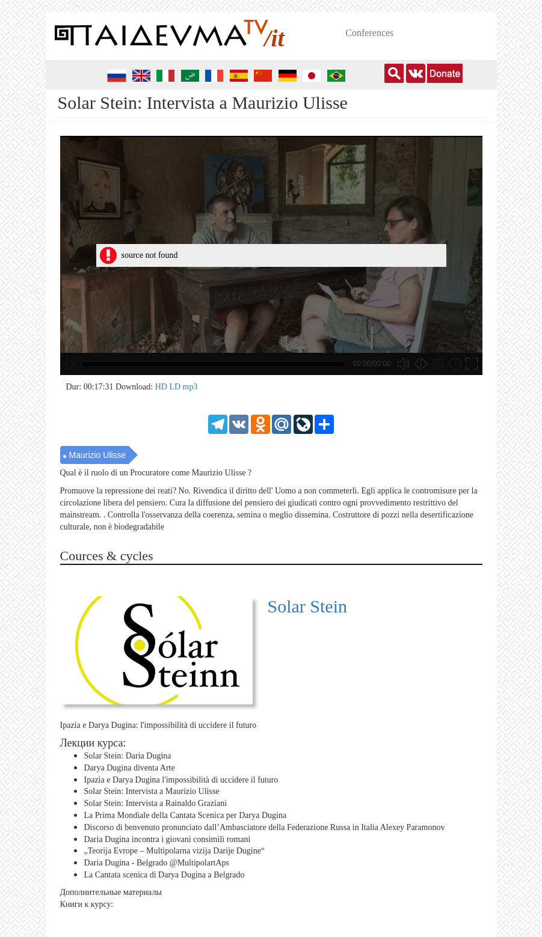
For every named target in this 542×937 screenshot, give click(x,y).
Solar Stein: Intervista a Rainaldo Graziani (155, 803)
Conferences (369, 33)
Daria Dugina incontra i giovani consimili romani (167, 838)
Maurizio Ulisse (97, 455)
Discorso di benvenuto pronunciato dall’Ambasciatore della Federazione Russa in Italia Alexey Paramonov (264, 827)
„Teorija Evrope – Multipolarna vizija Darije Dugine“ (174, 850)
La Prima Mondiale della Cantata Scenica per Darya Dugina (185, 815)
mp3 (190, 386)
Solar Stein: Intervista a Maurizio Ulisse (152, 791)
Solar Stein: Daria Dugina (127, 755)
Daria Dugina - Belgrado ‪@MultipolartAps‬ (157, 862)
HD (162, 386)
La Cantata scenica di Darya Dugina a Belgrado (164, 874)
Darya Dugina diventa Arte (129, 767)
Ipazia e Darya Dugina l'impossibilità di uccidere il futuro (181, 779)
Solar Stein (308, 606)
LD (175, 386)
